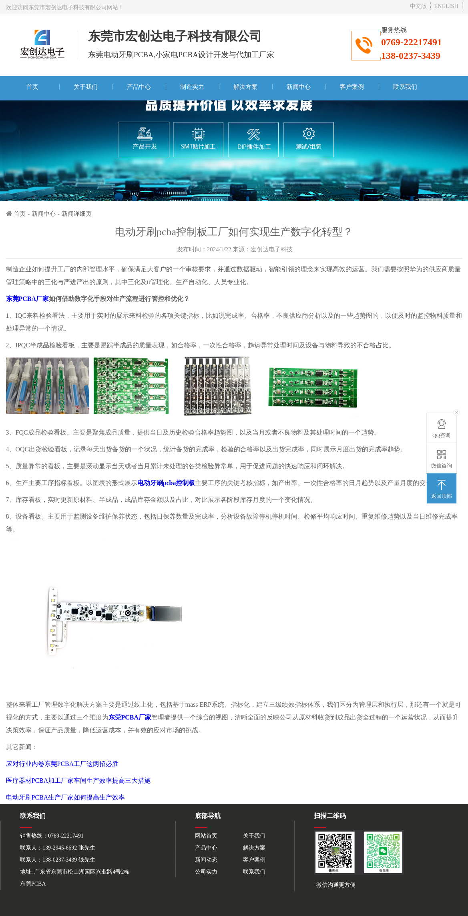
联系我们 (405, 86)
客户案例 (352, 86)
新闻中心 (299, 86)
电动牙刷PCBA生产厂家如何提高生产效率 (65, 797)
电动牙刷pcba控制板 (166, 482)
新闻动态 (206, 860)
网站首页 (206, 836)
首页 (32, 86)
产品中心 (139, 86)
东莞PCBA (33, 884)
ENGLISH (446, 6)
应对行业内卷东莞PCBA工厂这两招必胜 (62, 763)
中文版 (418, 6)
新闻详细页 (77, 213)
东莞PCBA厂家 (27, 298)
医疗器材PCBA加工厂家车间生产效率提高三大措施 (78, 780)
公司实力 (206, 872)
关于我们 (86, 86)
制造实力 (192, 86)
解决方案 (245, 86)
